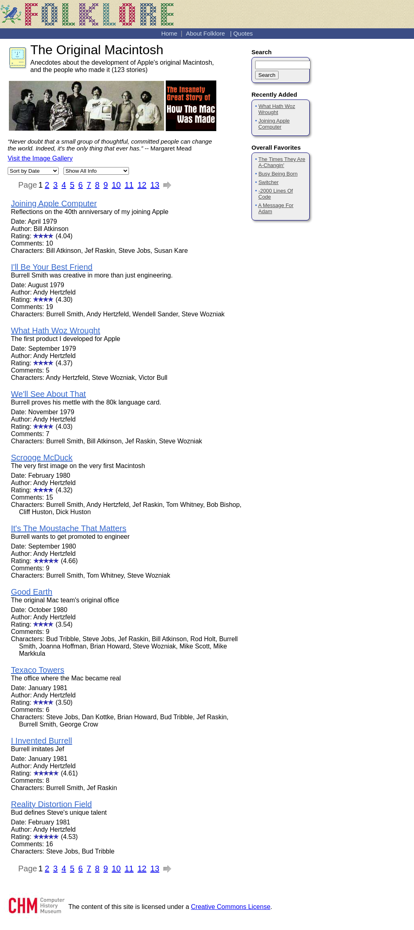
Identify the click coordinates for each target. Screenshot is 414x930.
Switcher (268, 182)
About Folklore (205, 33)
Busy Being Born (278, 174)
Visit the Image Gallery (40, 158)
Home (169, 33)
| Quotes (241, 33)
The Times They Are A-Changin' (281, 162)
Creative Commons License (230, 906)
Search (266, 75)
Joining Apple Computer (274, 124)
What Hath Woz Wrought (276, 109)
